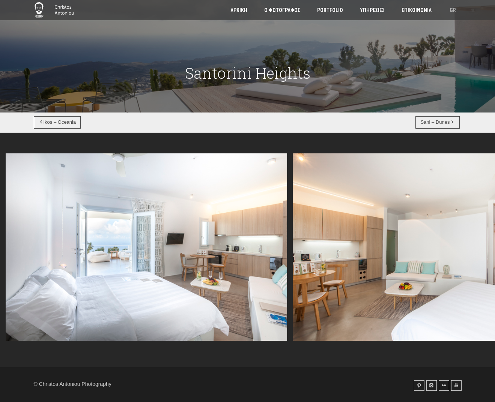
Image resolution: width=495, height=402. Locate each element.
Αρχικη (238, 10)
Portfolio (330, 10)
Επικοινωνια (417, 10)
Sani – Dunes (437, 122)
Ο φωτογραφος (282, 10)
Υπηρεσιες (372, 10)
